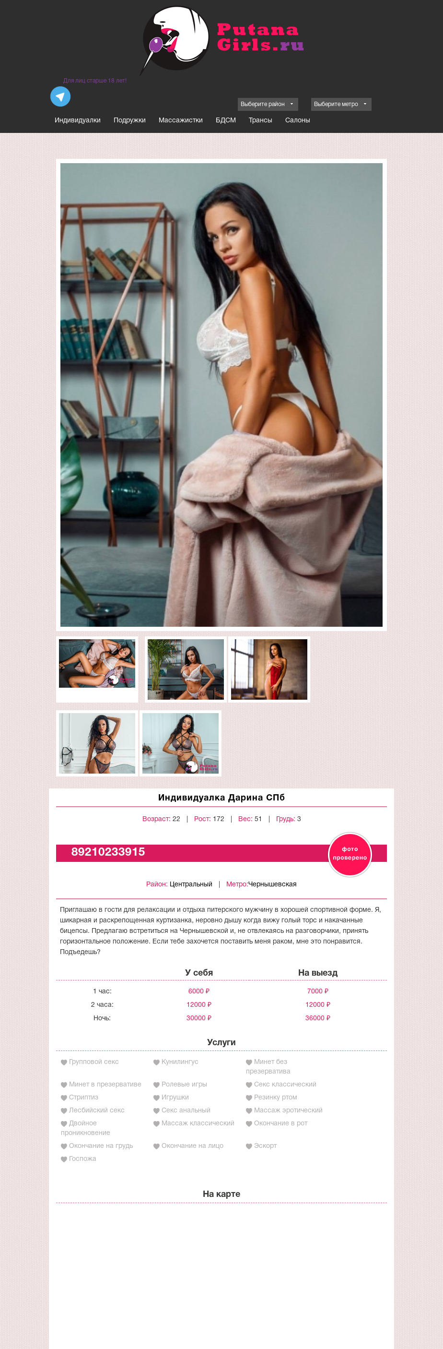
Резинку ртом (275, 1098)
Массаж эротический (288, 1111)
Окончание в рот (280, 1124)
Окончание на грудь (101, 1146)
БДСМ (226, 121)
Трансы (260, 121)
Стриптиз (83, 1098)
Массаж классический (198, 1124)
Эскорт (265, 1146)
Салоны (297, 121)
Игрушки (175, 1098)
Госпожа (82, 1159)
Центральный (191, 885)
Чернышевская (272, 885)
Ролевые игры (184, 1085)
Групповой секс (94, 1062)
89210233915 (108, 853)
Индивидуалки (78, 121)
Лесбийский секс (97, 1111)
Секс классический (285, 1085)
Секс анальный (186, 1111)
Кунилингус (180, 1062)
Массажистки (181, 121)
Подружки (130, 121)
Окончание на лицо (192, 1146)
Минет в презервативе (105, 1085)
